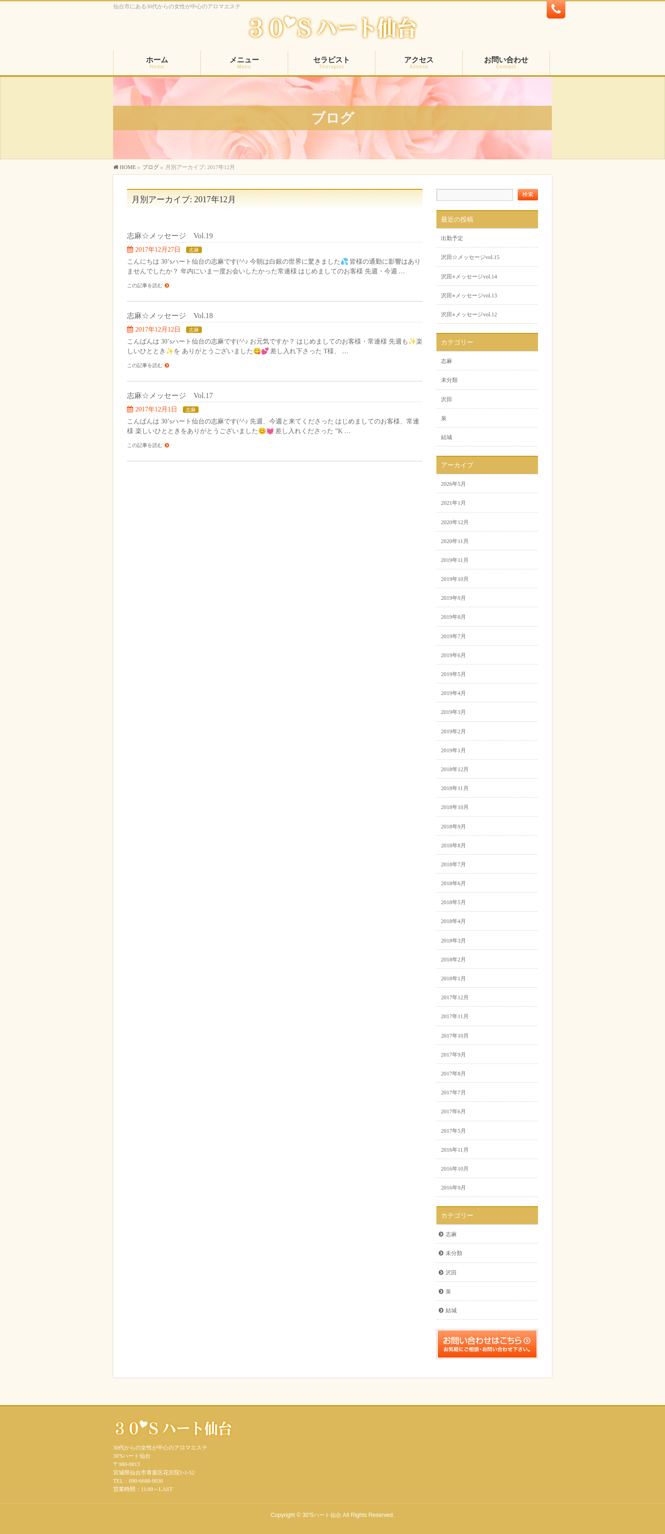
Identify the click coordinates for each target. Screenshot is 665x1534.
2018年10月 (455, 807)
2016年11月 (455, 1150)
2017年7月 (453, 1092)
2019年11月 (455, 560)
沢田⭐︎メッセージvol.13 (469, 295)
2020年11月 (455, 541)
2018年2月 (453, 959)
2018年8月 (453, 845)
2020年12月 (455, 522)
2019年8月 (453, 617)
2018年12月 (455, 769)
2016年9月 (453, 1187)
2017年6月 (453, 1111)
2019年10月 (455, 579)
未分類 (449, 380)
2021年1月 (453, 503)
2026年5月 (453, 484)
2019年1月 (453, 750)
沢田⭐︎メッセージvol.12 (469, 314)
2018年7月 (453, 864)
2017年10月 (455, 1036)
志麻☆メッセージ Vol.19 (170, 236)
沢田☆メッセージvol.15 (470, 257)
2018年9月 (453, 826)
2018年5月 (453, 902)
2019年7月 (453, 636)
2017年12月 (455, 997)
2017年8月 (453, 1073)
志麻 (194, 250)
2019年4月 (453, 693)
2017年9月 (453, 1054)
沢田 (446, 399)
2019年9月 (453, 598)
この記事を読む (145, 285)
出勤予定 (452, 238)
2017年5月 (453, 1131)
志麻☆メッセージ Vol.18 (170, 316)
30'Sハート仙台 (321, 1515)
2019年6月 (453, 655)
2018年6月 (453, 883)
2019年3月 (453, 712)
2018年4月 (453, 921)
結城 (446, 437)
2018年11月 (455, 788)
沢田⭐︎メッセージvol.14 (469, 276)
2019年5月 (453, 674)
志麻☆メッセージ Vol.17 (170, 395)
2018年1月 (453, 978)
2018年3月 (453, 940)
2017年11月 (455, 1016)
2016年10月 (455, 1169)
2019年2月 (453, 731)
